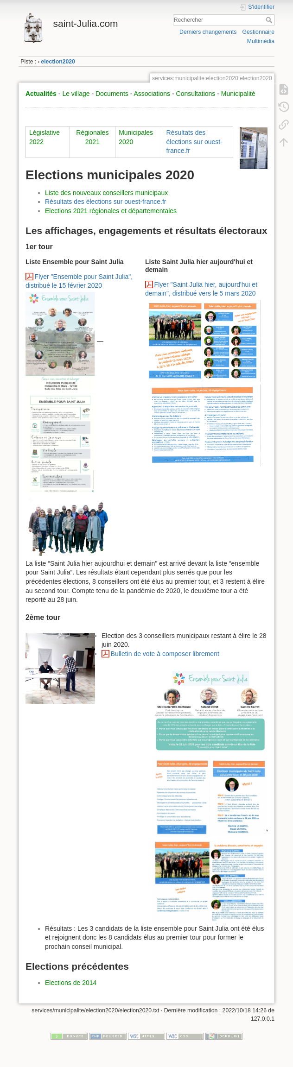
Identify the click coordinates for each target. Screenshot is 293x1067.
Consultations (196, 93)
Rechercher (270, 20)
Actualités (41, 93)
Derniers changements (207, 32)
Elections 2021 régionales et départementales (111, 211)
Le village (75, 93)
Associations (152, 93)
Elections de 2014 (70, 982)
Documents (112, 93)
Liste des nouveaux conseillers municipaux (106, 192)
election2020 (58, 61)
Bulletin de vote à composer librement (165, 653)
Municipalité (238, 93)
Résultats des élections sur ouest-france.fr (194, 141)
